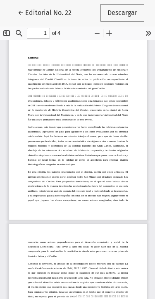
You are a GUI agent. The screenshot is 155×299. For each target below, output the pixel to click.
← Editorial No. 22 (48, 12)
